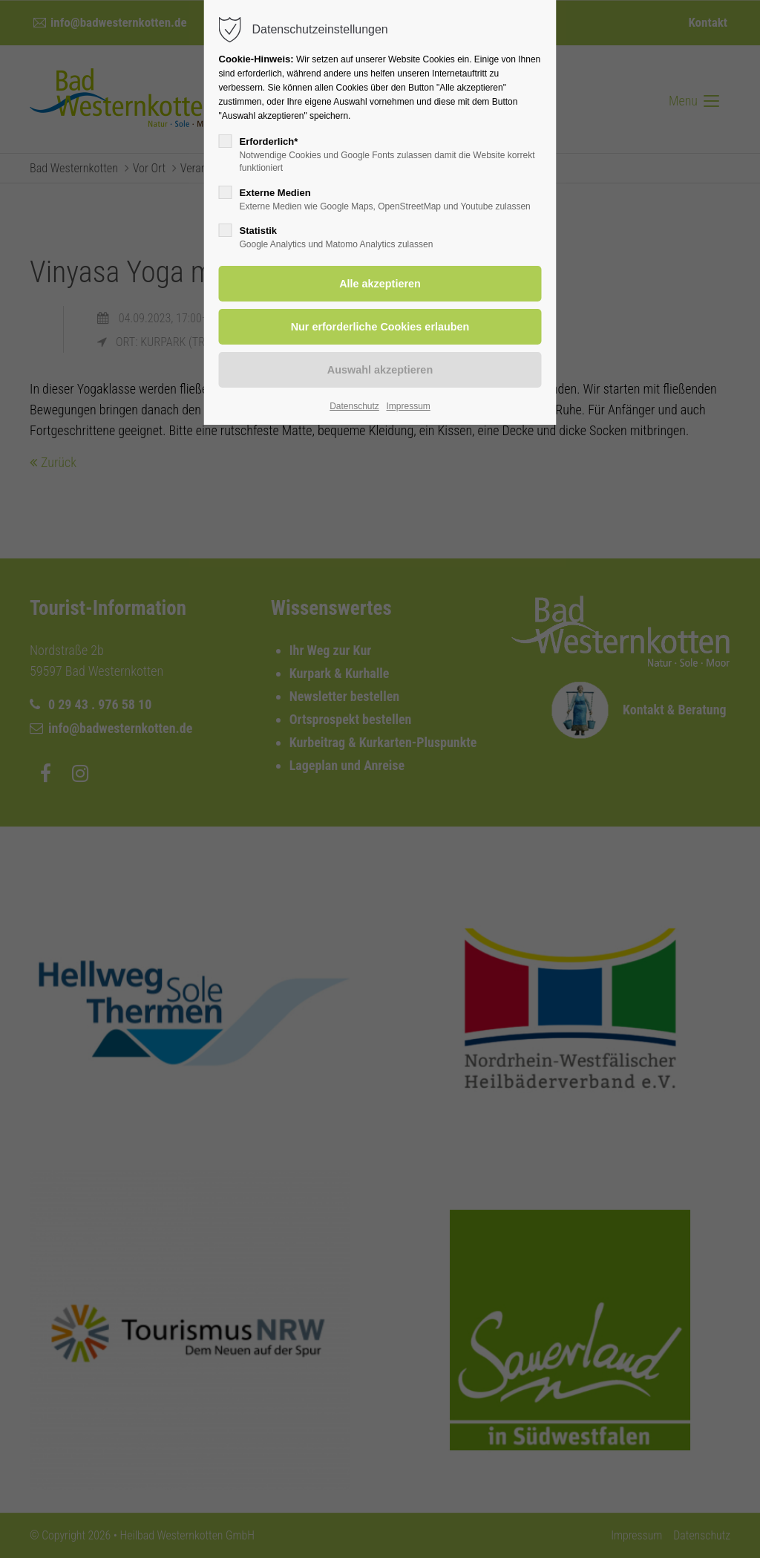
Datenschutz (354, 406)
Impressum (408, 406)
